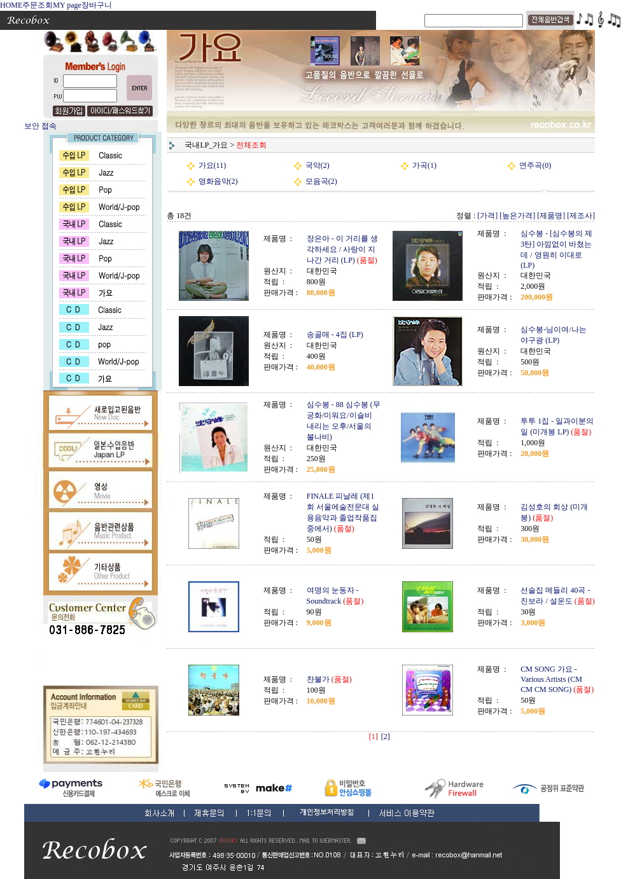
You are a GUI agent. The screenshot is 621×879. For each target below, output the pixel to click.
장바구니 (96, 5)
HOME (11, 5)
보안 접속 (40, 125)
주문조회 (37, 5)
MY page (67, 5)
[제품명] (551, 215)
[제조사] (581, 215)
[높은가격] (517, 215)
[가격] (487, 215)
